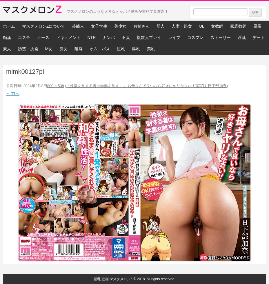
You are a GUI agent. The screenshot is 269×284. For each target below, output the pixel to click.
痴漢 (7, 37)
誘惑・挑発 (28, 48)
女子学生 (99, 26)
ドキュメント (68, 37)
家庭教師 (238, 26)
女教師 (217, 26)
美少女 (120, 26)
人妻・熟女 (182, 26)
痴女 (63, 48)
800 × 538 (55, 86)
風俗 (257, 26)
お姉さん (141, 26)
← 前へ (12, 93)
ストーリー (220, 37)
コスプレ (195, 37)
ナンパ (109, 37)
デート (258, 37)
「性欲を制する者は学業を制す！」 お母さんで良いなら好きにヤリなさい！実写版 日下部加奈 (146, 86)
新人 (161, 26)
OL (201, 26)
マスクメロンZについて (43, 26)
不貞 (126, 37)
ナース (43, 37)
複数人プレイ (149, 37)
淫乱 (242, 37)
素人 (7, 48)
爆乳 (136, 48)
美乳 (151, 48)
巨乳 (121, 48)
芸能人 (78, 26)
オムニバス (100, 48)
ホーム (9, 26)
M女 (49, 48)
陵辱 (78, 48)
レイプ (174, 37)
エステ (24, 37)
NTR (92, 37)
